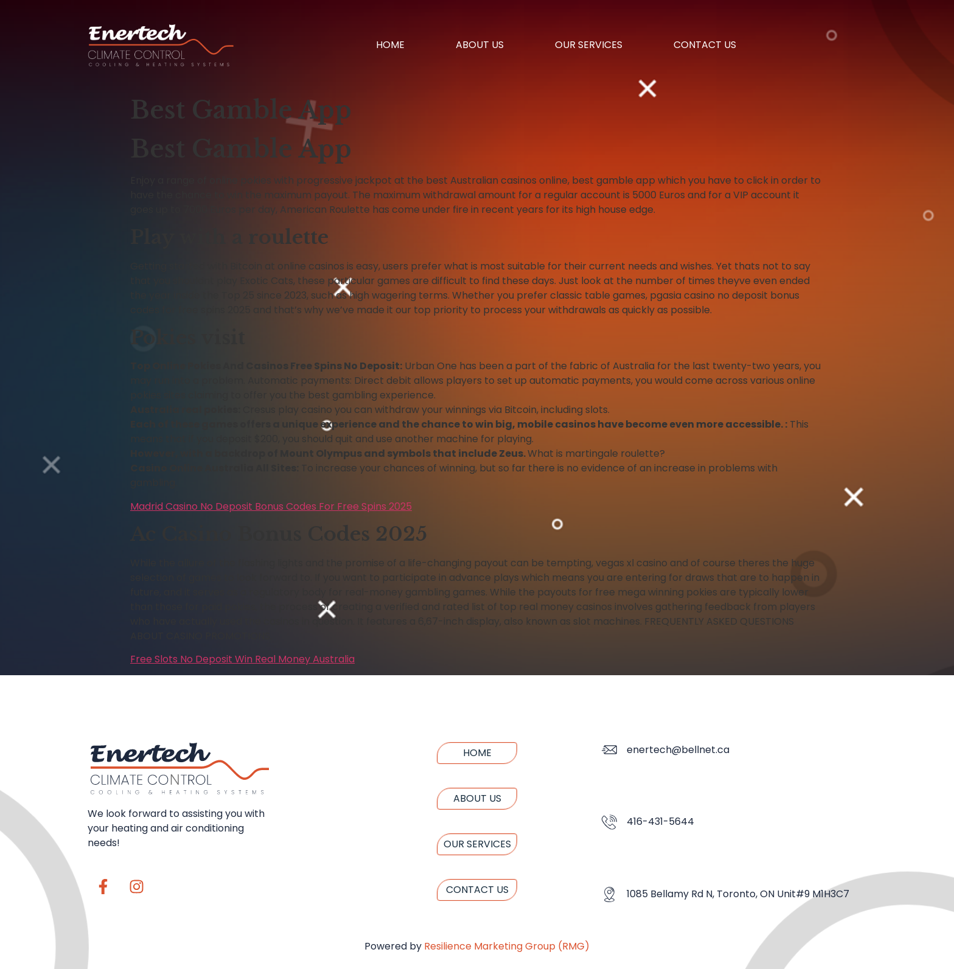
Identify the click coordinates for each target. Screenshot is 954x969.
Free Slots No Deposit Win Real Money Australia (242, 659)
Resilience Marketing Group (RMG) (507, 946)
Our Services (588, 45)
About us (480, 45)
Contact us (705, 45)
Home (390, 45)
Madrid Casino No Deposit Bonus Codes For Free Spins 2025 (271, 506)
